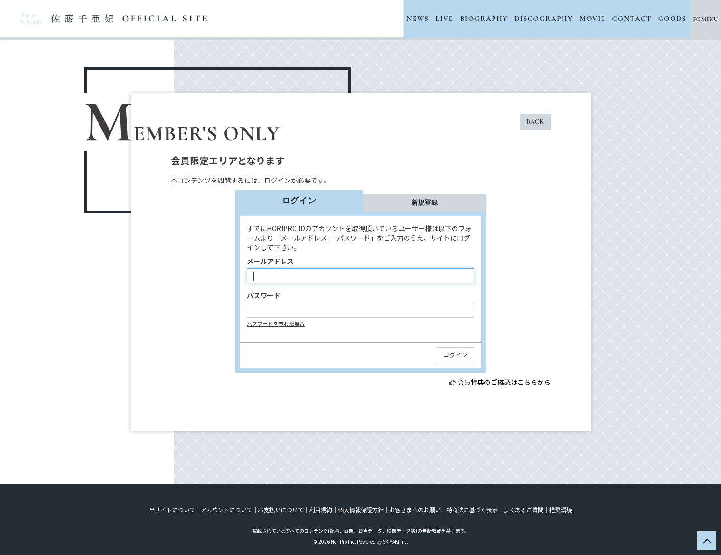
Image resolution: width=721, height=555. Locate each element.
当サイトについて (172, 509)
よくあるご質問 (523, 509)
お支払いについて (281, 509)
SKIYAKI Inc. (395, 541)
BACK (534, 122)
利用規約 (320, 509)
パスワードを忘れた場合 (276, 323)
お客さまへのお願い (415, 509)
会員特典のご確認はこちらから (504, 382)
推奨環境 (560, 509)
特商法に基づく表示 (472, 509)
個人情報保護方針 (361, 509)
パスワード (263, 295)
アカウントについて (226, 509)
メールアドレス (270, 261)
